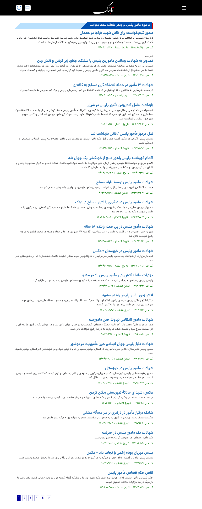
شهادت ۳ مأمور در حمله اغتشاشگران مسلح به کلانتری (112, 85)
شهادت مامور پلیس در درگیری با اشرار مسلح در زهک (114, 203)
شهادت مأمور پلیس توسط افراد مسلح (124, 182)
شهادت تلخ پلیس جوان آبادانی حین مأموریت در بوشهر (112, 344)
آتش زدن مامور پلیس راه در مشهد (127, 295)
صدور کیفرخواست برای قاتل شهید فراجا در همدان (116, 33)
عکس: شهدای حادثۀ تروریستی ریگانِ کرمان (121, 393)
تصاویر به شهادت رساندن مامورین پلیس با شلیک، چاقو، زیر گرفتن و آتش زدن (95, 61)
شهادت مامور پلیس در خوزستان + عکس (123, 251)
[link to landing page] (103, 7)
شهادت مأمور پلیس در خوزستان (129, 368)
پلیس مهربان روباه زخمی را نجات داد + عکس (120, 453)
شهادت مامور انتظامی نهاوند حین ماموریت (121, 320)
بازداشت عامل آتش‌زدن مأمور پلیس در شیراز (120, 105)
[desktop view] (28, 8)
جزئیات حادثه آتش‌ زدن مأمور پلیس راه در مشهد (116, 275)
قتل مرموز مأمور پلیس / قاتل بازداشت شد (121, 134)
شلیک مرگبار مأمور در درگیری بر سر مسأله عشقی (118, 413)
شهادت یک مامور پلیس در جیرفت (127, 433)
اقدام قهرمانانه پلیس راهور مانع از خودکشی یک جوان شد (110, 158)
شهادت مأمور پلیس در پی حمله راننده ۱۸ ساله (118, 227)
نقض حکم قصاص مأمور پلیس (130, 473)
